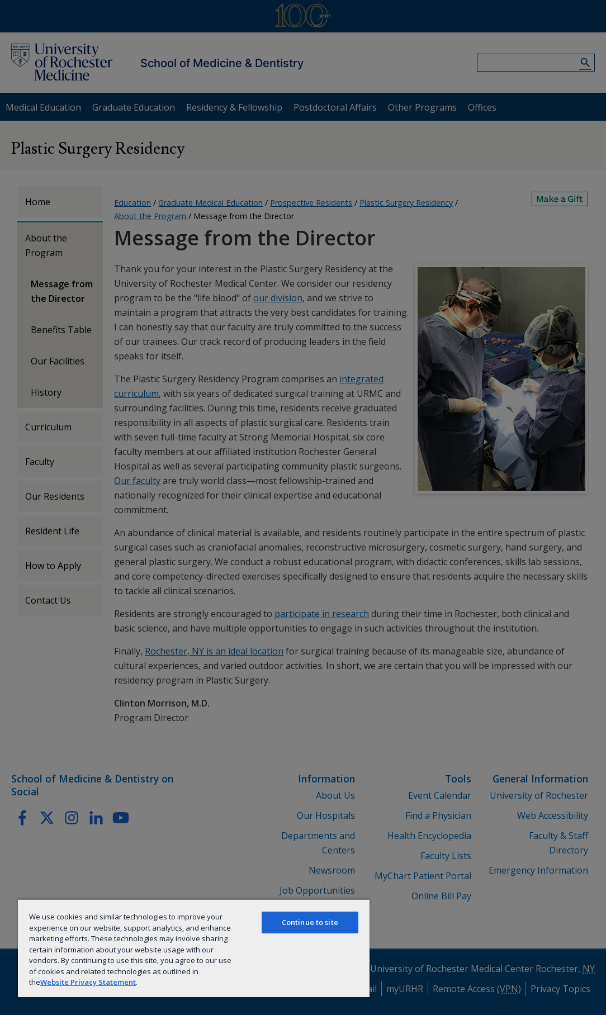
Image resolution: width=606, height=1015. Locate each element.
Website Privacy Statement (88, 982)
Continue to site (310, 922)
